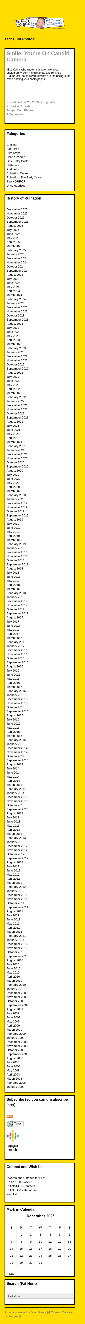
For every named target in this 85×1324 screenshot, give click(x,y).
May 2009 (13, 1021)
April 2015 (13, 731)
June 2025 (13, 234)
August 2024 (15, 274)
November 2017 (17, 605)
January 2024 (15, 303)
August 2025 (15, 225)
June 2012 (13, 870)
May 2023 (13, 336)
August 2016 (15, 666)
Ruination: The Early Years (24, 177)
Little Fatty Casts (18, 161)
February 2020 (16, 495)
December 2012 (17, 846)
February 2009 (16, 1033)
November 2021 (17, 409)
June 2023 (13, 331)
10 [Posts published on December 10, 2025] (40, 1241)
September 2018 (17, 564)
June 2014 (13, 772)
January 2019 (15, 548)
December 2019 (17, 503)
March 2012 (14, 882)
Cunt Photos (25, 110)
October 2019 (15, 511)
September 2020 (17, 466)
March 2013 (14, 833)
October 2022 (15, 364)
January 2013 (15, 842)
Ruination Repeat (18, 173)
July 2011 (13, 915)
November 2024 (17, 262)
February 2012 (16, 886)
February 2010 (16, 984)
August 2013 (15, 813)
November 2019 (17, 507)
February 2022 (16, 397)
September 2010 (17, 956)
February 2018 (16, 593)
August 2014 (15, 764)
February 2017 (16, 642)
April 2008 (13, 1074)
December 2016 (17, 650)
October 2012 (15, 854)
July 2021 (13, 425)
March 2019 (14, 540)
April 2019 (13, 536)
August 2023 (15, 323)
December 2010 (17, 944)
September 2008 (17, 1054)
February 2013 (16, 838)
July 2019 (13, 523)
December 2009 (17, 993)
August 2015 (15, 715)
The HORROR (16, 181)
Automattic (15, 1316)
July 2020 (13, 474)
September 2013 (17, 809)
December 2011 (17, 895)
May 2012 (13, 874)
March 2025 (14, 246)
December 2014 (17, 748)
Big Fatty (49, 102)
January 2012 (15, 891)
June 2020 (13, 478)
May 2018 (13, 580)
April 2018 (13, 585)
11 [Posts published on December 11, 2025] (50, 1241)
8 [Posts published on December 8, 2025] (21, 1241)
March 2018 (14, 589)
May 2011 (13, 923)
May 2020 (13, 482)
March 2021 (14, 442)
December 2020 (17, 454)
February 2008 (16, 1082)
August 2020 (15, 470)
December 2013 (17, 797)
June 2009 (13, 1017)
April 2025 (13, 242)
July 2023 (13, 327)
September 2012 (17, 858)
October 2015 (15, 707)
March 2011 (14, 931)
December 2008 (17, 1042)
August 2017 (15, 617)
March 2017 (14, 638)
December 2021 (17, 405)
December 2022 (17, 356)
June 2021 (13, 429)
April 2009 (13, 1025)
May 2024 (13, 287)
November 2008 (17, 1046)
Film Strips (13, 153)
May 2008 (13, 1070)
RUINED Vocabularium (21, 1190)
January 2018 (15, 597)
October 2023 (15, 315)
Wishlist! (12, 1194)
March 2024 (14, 295)
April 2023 (13, 340)
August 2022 (15, 372)
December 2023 (17, 307)
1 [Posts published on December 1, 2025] (21, 1234)
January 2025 (15, 254)
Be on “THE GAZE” (19, 1182)
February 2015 (16, 740)
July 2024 (13, 278)
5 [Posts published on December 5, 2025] (60, 1234)
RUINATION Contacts (21, 1186)
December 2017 (17, 601)
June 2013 (13, 821)
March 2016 (14, 687)
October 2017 (15, 609)
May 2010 (13, 972)
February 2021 (16, 446)
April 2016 (13, 682)
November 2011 (17, 899)
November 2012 (17, 850)
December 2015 (17, 699)
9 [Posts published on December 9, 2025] (31, 1241)
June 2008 (13, 1066)
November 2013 (17, 801)
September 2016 (17, 662)
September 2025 (17, 221)
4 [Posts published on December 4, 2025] (50, 1234)
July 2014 (13, 768)
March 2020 (14, 491)
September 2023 (17, 319)
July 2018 (13, 572)
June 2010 (13, 968)
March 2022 (14, 393)
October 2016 (15, 658)
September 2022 (17, 368)
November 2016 (17, 654)
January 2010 (15, 989)
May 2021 (13, 434)
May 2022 (13, 385)
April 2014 (13, 780)
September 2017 (17, 613)
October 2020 (15, 462)
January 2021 (15, 450)
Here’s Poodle (16, 157)
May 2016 (13, 678)
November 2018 (17, 556)
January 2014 (15, 793)
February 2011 (16, 935)
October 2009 (15, 1001)
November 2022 (17, 360)
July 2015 (13, 719)
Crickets (25, 106)
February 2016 (16, 691)
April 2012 (13, 878)
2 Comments (15, 114)
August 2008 (15, 1058)
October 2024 (15, 266)
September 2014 (17, 760)
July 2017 (13, 621)
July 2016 (13, 670)
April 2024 (13, 291)
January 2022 (15, 401)
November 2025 (17, 213)
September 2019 (17, 515)
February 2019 (16, 544)
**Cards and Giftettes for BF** (26, 1178)
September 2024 (17, 270)
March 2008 (14, 1078)
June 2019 (13, 527)
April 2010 (13, 976)
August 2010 (15, 960)
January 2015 (15, 744)
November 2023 (17, 311)
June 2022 (13, 380)
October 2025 (15, 217)
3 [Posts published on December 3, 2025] (40, 1234)
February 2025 (16, 250)
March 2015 (14, 735)
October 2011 (15, 903)
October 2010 (15, 952)
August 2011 (15, 911)
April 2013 (13, 829)
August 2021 (15, 421)
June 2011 (13, 919)
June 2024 (13, 283)
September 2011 (17, 907)
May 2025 (13, 238)
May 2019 (13, 531)
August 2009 (15, 1009)
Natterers (13, 165)
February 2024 (16, 299)
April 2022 (13, 389)
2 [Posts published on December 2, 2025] (31, 1234)
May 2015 (13, 727)
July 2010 (13, 964)
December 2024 (17, 258)
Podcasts (13, 169)
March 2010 (14, 980)
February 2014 (16, 789)
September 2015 (17, 711)
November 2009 (17, 997)
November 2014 (17, 752)
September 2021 (17, 417)
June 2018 (13, 576)
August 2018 (15, 568)
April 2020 (13, 487)
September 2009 (17, 1005)
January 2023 (15, 352)
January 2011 (15, 940)
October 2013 (15, 805)
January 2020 (15, 499)
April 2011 (13, 927)
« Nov (10, 1273)
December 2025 (17, 209)
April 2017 (13, 633)
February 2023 (16, 348)
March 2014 (14, 784)
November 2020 (17, 458)
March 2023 (14, 344)
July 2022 (13, 376)
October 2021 (15, 413)
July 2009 (13, 1013)
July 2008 (13, 1062)
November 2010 (17, 948)
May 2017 (13, 629)
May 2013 (13, 825)
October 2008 (15, 1050)
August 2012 (15, 862)
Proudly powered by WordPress (25, 1312)
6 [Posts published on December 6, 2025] (69, 1234)
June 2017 (13, 625)
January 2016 (15, 695)
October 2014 (15, 756)
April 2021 (13, 438)
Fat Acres (13, 149)
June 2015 (13, 723)
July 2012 (13, 866)
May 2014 (13, 776)
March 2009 (14, 1029)
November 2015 (17, 703)
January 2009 (15, 1037)
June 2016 (13, 674)
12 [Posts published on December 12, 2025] (59, 1241)
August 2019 (15, 519)
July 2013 (13, 817)
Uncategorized (16, 185)
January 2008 (15, 1086)
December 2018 (17, 552)
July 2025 (13, 229)
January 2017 (15, 646)
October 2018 (15, 560)
